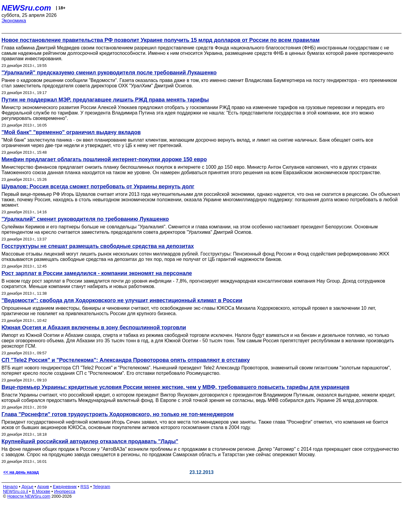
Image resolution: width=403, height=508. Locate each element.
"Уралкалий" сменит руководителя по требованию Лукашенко (85, 219)
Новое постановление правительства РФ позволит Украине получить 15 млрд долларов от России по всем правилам (161, 40)
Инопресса (65, 491)
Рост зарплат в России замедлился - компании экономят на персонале (97, 273)
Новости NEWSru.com (28, 496)
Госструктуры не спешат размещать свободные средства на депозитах (98, 246)
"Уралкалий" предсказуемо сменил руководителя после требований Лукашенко (109, 73)
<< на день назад (21, 472)
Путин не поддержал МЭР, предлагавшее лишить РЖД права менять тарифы (105, 100)
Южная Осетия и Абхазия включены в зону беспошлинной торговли (94, 328)
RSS (84, 486)
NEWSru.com (26, 7)
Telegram (101, 486)
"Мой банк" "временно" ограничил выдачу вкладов (71, 132)
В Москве (41, 491)
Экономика (14, 20)
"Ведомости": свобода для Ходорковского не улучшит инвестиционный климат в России (122, 300)
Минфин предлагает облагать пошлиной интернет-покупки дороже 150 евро (104, 159)
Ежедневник (65, 486)
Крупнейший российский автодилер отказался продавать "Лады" (90, 441)
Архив (43, 486)
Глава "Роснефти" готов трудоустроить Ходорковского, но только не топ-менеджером (118, 414)
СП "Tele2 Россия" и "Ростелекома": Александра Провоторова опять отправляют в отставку (126, 360)
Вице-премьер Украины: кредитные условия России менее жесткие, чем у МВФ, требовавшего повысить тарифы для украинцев (175, 387)
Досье (27, 486)
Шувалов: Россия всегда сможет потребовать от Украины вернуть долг (98, 186)
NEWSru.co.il (15, 491)
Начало (10, 486)
